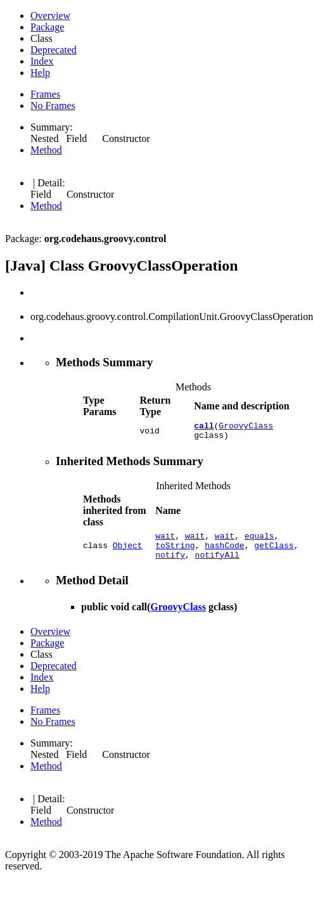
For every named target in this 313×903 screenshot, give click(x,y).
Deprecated (53, 49)
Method (46, 149)
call (204, 427)
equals (259, 541)
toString (175, 552)
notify (170, 564)
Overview (50, 15)
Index (41, 61)
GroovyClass (246, 427)
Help (40, 72)
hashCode (224, 552)
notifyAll (217, 564)
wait (165, 541)
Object (128, 552)
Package (47, 27)
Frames (45, 94)
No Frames (52, 105)
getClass (273, 552)
